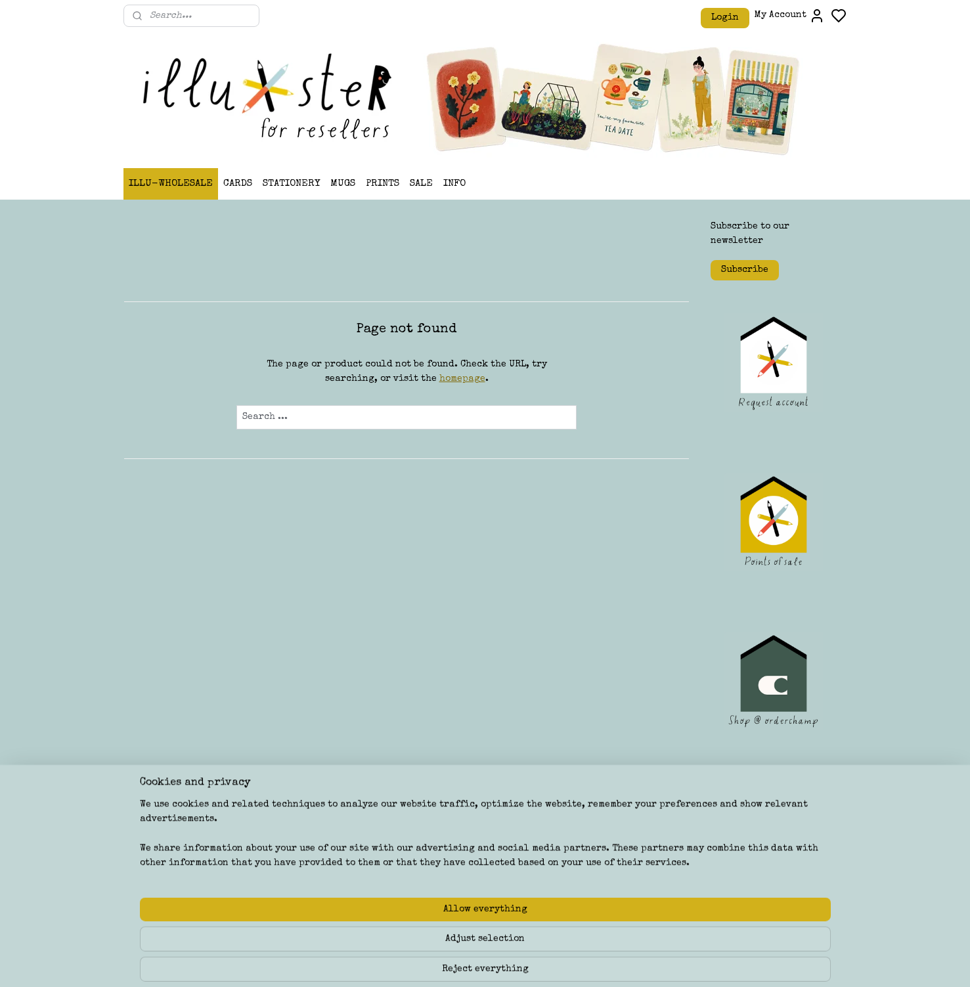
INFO (454, 183)
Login (725, 17)
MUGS (342, 183)
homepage (462, 379)
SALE (421, 183)
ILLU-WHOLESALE (171, 183)
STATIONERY (291, 183)
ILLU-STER (443, 843)
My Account (790, 16)
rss (559, 963)
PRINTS (382, 183)
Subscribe (744, 269)
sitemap (533, 963)
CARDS (237, 183)
